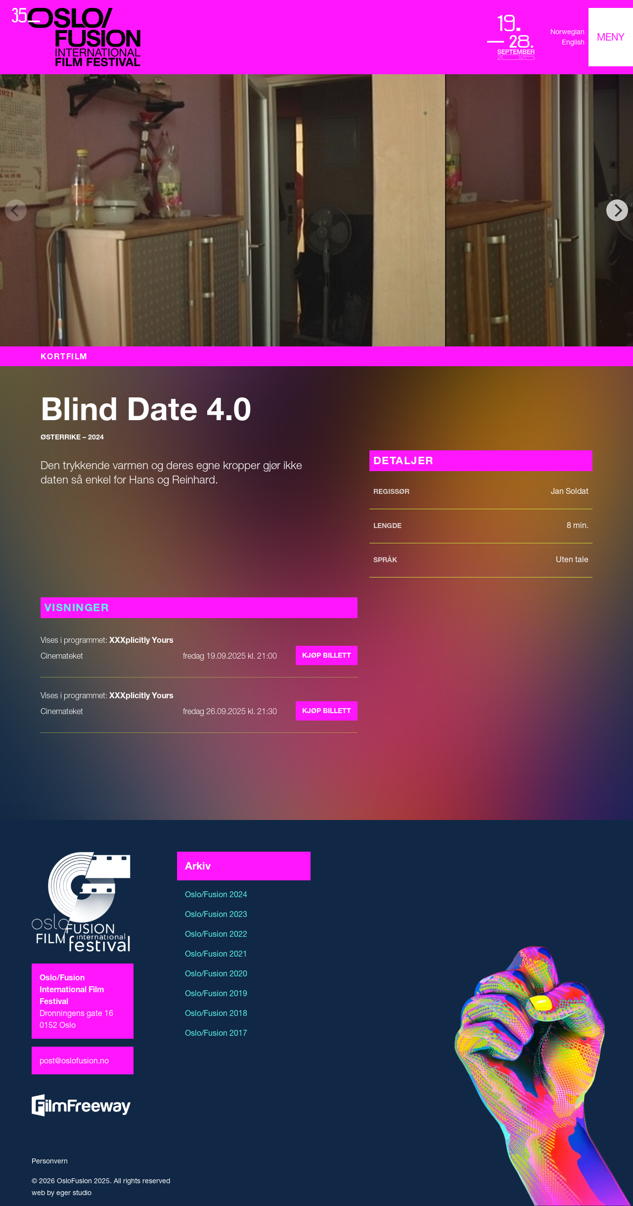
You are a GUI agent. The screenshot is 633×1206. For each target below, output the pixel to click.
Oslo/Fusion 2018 (216, 1013)
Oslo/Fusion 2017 (216, 1033)
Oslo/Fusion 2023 (216, 914)
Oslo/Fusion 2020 (216, 973)
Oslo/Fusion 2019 (216, 993)
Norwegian (567, 31)
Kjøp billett (326, 655)
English (573, 42)
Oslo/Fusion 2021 (216, 954)
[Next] (617, 210)
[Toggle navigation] (610, 37)
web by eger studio (61, 1192)
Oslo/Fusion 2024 (216, 894)
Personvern (50, 1161)
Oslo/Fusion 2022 (216, 934)
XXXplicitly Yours (141, 640)
